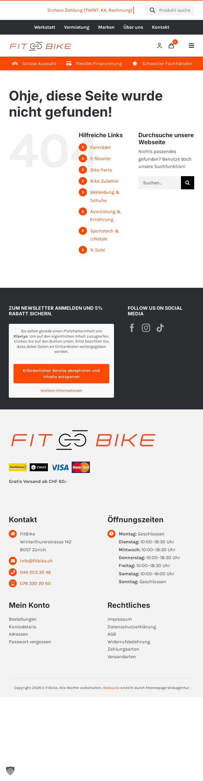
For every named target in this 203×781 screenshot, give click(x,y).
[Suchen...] (159, 182)
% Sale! (97, 250)
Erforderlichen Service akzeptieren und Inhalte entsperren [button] (61, 373)
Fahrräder (100, 147)
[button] (10, 770)
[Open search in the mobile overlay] (169, 10)
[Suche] (187, 182)
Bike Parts (101, 170)
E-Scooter (100, 158)
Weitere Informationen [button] (61, 390)
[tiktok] (160, 328)
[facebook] (132, 328)
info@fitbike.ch (36, 561)
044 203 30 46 (35, 572)
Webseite (111, 687)
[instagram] (146, 328)
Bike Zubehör (104, 181)
